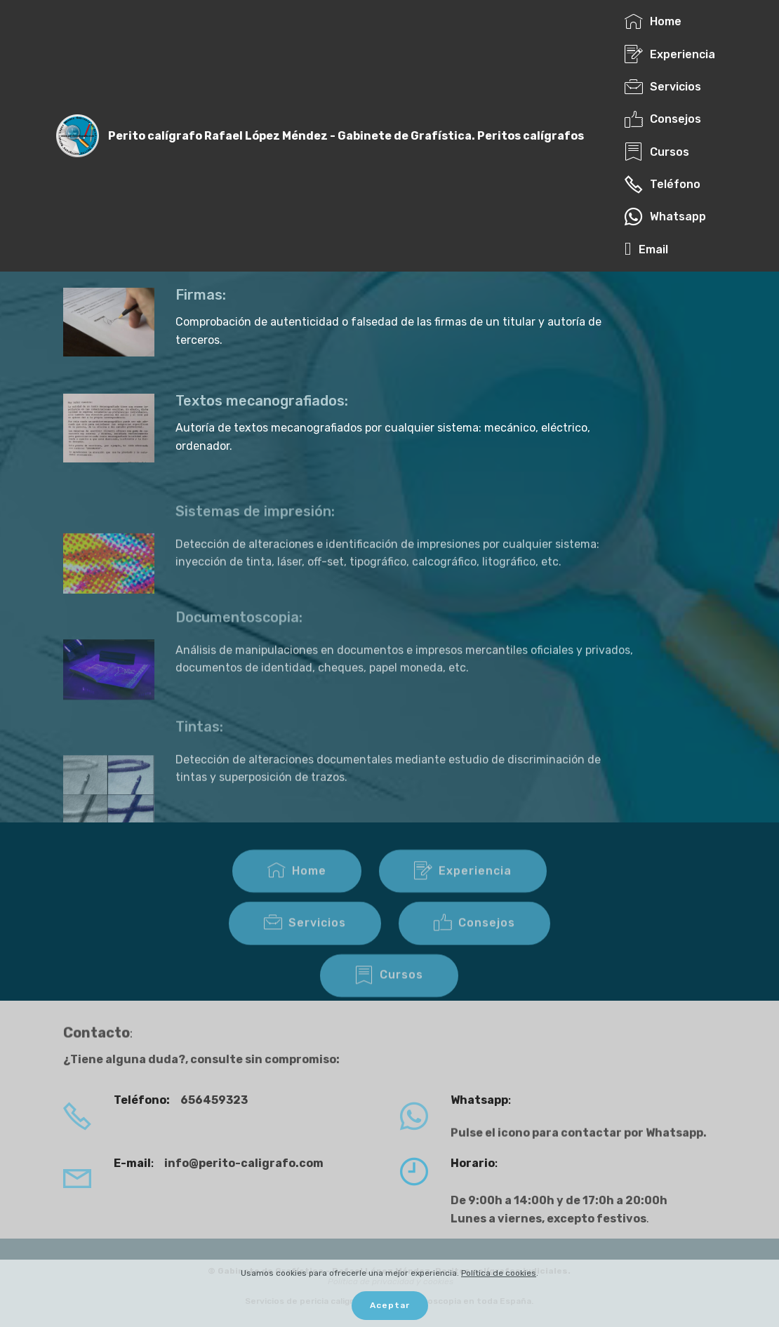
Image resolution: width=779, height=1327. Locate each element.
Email (651, 249)
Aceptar (390, 1305)
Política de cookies (498, 1273)
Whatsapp (665, 216)
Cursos (657, 152)
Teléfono (662, 184)
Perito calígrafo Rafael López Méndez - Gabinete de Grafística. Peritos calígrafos (346, 135)
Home (653, 21)
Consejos (663, 119)
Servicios (663, 86)
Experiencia (670, 54)
